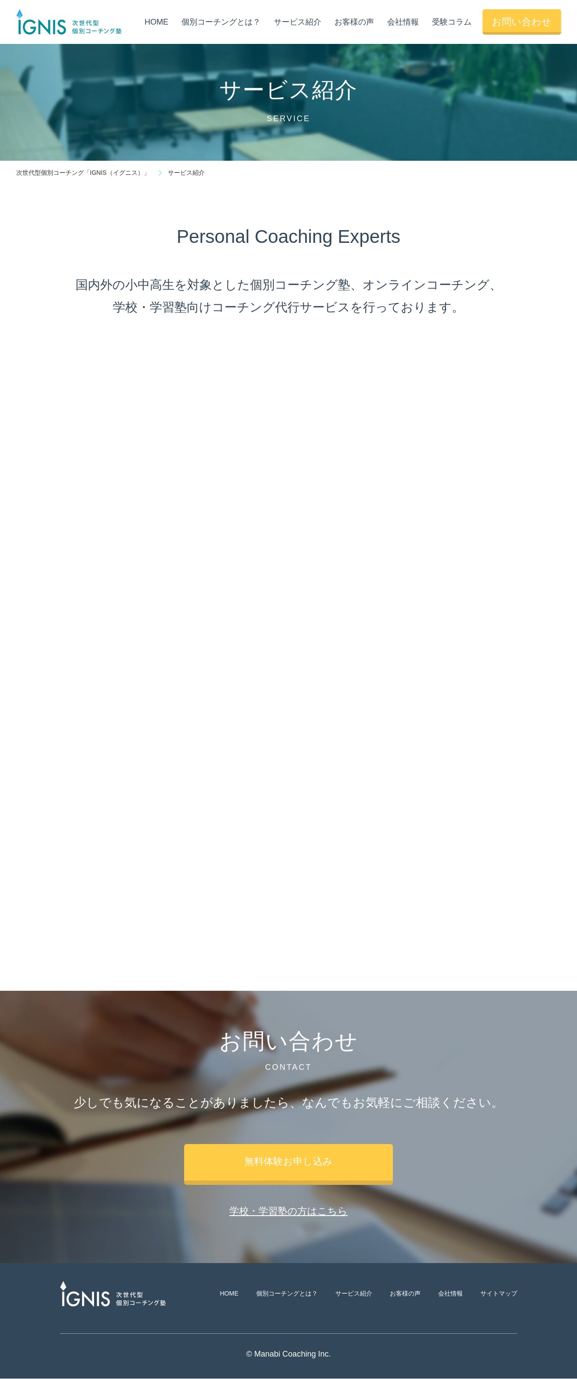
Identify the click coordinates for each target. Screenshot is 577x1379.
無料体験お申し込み (288, 1161)
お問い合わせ (522, 21)
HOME (156, 22)
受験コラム (451, 22)
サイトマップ (498, 1293)
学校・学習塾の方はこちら (288, 1211)
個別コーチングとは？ (220, 22)
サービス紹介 (297, 22)
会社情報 (402, 22)
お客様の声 (354, 22)
